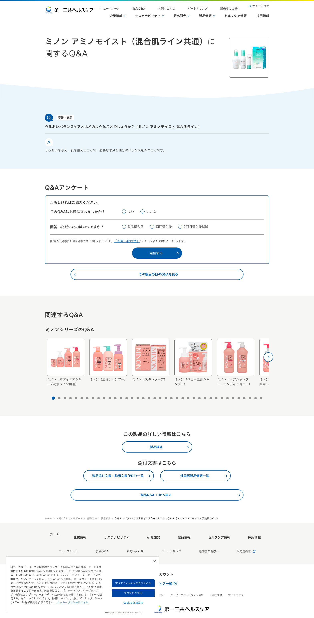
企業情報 (118, 13)
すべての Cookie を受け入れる (133, 583)
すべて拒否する (133, 593)
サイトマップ (236, 584)
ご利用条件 (215, 584)
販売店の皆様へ (234, 6)
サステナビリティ (149, 13)
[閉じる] (154, 561)
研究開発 (181, 13)
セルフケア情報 (235, 13)
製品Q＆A (167, 6)
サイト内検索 (259, 6)
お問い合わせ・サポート (69, 518)
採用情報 (262, 13)
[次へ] (268, 357)
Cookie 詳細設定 (133, 602)
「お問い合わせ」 (127, 241)
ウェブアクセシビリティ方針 (187, 584)
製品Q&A (92, 518)
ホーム (48, 518)
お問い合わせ (186, 6)
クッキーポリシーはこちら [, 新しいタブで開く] (72, 602)
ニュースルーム (146, 6)
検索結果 (106, 518)
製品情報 (207, 13)
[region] (82, 584)
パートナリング (209, 6)
